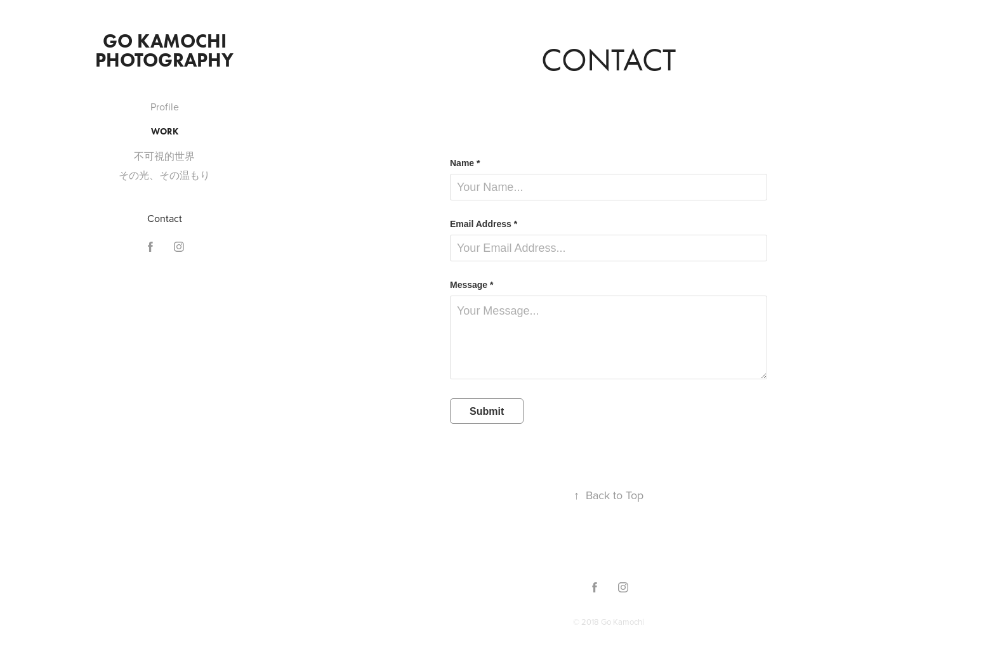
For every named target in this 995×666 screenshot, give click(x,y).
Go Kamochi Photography (164, 50)
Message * (471, 284)
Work (164, 131)
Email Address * (483, 223)
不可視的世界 (164, 156)
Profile (164, 107)
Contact (164, 218)
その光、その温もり (164, 175)
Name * (465, 163)
